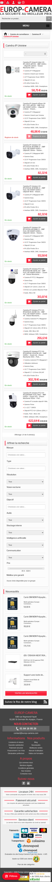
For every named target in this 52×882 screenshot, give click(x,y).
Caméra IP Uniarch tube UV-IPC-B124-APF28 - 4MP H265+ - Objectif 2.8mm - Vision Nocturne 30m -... (35, 65)
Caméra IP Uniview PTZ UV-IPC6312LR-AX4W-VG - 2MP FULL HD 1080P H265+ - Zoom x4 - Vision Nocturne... (35, 313)
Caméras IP (36, 34)
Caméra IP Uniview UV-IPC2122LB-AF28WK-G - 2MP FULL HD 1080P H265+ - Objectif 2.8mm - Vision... (34, 148)
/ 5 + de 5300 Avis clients (40, 876)
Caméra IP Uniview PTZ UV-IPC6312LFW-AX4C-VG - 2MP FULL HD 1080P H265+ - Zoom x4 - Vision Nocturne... (35, 272)
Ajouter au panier (36, 95)
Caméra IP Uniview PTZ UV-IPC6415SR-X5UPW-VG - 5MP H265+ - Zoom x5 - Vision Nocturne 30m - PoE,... (35, 354)
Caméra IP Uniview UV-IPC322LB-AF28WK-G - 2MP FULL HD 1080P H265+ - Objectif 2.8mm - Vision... (34, 230)
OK (49, 18)
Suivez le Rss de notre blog (26, 702)
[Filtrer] (11, 876)
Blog (36, 742)
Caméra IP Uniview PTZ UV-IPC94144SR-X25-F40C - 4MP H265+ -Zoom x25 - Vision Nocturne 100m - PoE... (34, 396)
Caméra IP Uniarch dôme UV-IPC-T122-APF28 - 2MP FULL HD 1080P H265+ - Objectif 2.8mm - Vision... (34, 106)
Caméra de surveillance (19, 34)
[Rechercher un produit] (23, 18)
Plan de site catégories (26, 864)
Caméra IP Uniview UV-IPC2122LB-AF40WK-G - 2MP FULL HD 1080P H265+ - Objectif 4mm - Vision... (34, 189)
